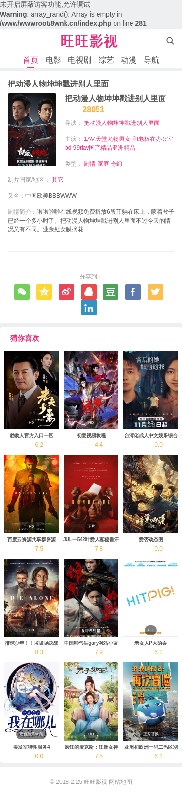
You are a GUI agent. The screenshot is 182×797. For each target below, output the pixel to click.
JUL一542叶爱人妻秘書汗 (91, 539)
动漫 (128, 60)
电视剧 (79, 60)
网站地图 (120, 782)
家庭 (103, 163)
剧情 (90, 163)
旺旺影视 (95, 782)
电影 (53, 60)
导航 (151, 60)
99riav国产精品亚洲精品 (104, 147)
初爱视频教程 (91, 435)
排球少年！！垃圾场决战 (31, 643)
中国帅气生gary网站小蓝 (91, 643)
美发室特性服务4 (31, 747)
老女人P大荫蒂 (150, 643)
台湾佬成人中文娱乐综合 (151, 435)
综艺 (106, 60)
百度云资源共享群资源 (31, 539)
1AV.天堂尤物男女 (107, 139)
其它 (58, 179)
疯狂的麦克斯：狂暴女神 (91, 747)
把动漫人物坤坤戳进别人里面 (122, 123)
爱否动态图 (151, 539)
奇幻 (116, 163)
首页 (30, 60)
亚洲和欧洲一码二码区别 (151, 747)
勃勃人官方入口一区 (31, 435)
